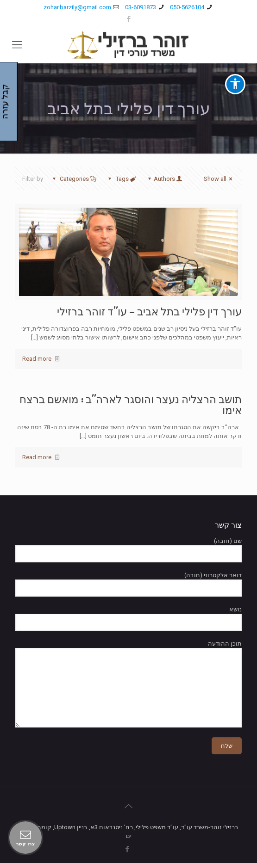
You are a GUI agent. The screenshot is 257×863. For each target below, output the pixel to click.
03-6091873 (140, 7)
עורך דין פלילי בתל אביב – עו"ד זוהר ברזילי (149, 311)
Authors (164, 178)
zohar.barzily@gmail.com (77, 7)
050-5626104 (187, 7)
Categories (73, 178)
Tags (121, 178)
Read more (36, 358)
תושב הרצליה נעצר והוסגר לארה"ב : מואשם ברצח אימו (130, 405)
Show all (219, 178)
